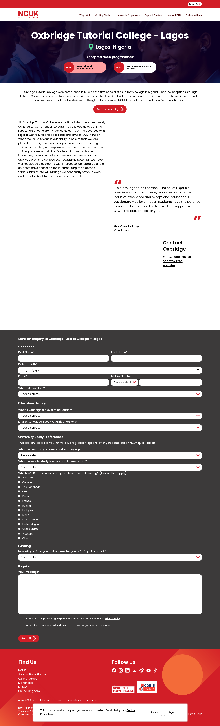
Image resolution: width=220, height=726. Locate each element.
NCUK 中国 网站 (26, 700)
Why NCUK (84, 15)
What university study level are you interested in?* (52, 461)
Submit (26, 639)
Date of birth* (27, 364)
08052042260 (173, 261)
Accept (154, 712)
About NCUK (174, 15)
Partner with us (194, 15)
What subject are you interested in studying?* (50, 450)
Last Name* (119, 352)
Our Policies (74, 700)
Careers (59, 700)
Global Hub (44, 700)
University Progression (128, 15)
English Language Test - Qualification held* (48, 422)
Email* (22, 376)
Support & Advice (154, 15)
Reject (171, 712)
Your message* (29, 572)
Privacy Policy (112, 618)
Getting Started (103, 15)
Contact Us (92, 700)
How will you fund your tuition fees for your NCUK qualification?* (62, 551)
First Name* (26, 352)
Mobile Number (121, 376)
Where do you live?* (32, 388)
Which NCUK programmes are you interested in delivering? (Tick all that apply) (72, 473)
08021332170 (182, 257)
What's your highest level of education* (45, 410)
